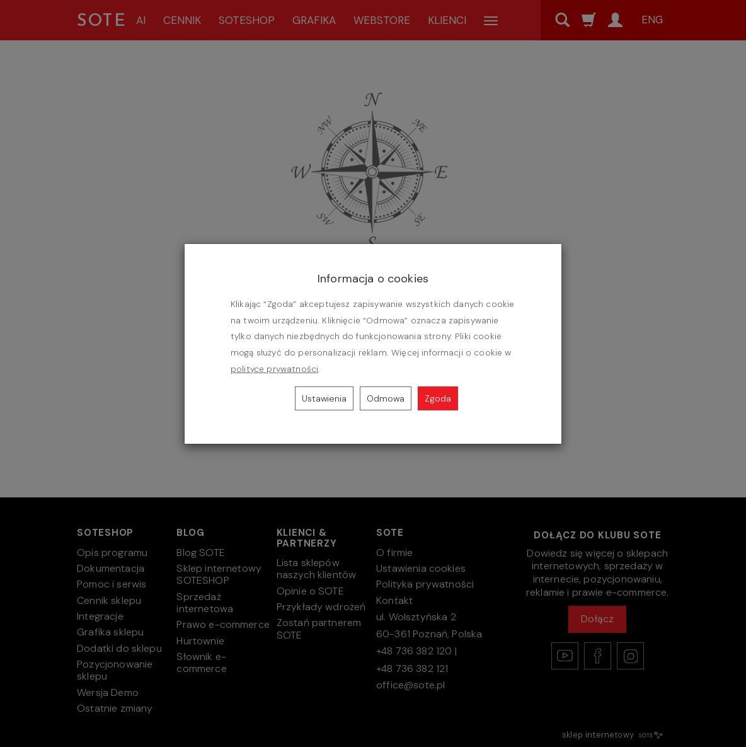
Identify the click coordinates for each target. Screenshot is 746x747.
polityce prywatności (274, 369)
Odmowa (386, 398)
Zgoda (438, 398)
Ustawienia (324, 398)
